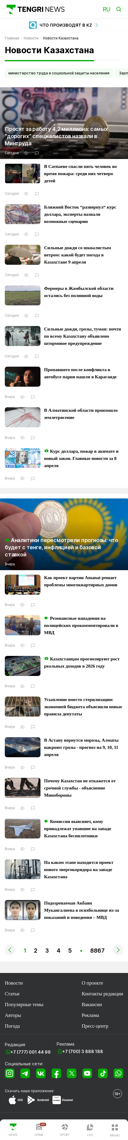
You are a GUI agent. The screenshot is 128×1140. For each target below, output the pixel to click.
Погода (12, 1026)
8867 (97, 950)
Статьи (12, 994)
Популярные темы (24, 1004)
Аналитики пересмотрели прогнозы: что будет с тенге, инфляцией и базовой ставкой (61, 547)
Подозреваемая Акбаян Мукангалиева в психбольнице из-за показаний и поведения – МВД (81, 910)
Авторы (13, 1015)
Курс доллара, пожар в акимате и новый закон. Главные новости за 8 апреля (81, 458)
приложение (42, 1091)
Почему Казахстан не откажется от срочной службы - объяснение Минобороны (80, 788)
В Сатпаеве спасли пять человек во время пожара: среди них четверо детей (80, 173)
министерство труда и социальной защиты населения (58, 73)
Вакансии (92, 1004)
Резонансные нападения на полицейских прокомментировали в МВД (81, 625)
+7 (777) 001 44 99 (30, 1052)
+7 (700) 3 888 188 (82, 1051)
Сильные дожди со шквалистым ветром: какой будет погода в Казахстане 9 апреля (77, 254)
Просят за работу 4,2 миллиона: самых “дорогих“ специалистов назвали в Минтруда (56, 136)
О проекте (92, 983)
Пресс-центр (95, 1026)
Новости (14, 983)
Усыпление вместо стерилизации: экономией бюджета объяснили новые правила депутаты (83, 706)
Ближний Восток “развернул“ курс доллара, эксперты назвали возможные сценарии (80, 214)
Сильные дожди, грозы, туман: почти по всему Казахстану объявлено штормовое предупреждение (82, 336)
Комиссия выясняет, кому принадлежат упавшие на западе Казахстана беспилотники (77, 828)
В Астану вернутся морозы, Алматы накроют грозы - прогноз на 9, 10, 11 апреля (81, 747)
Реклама (90, 1015)
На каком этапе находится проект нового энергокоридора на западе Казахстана (78, 869)
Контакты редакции (102, 994)
